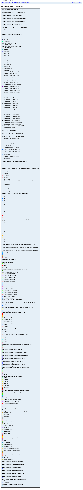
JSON (2, 4)
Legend (27, 2)
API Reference (78, 2)
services (6, 2)
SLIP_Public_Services (13, 2)
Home (3, 2)
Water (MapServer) (21, 2)
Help (73, 2)
